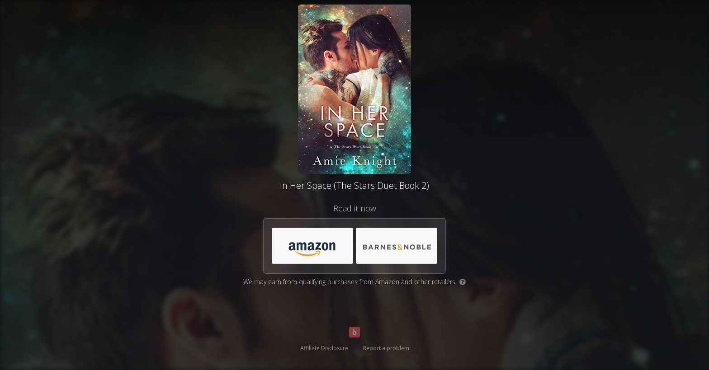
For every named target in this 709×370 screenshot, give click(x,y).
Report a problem (386, 348)
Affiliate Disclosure (324, 348)
